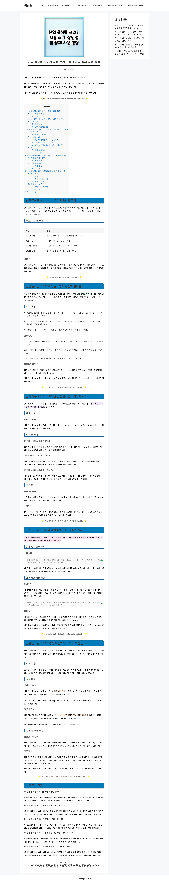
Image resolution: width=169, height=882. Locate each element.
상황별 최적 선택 (39, 186)
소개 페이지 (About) (135, 5)
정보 (64, 862)
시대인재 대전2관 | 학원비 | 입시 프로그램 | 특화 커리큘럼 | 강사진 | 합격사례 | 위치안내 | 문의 (65, 864)
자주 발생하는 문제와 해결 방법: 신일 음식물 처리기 (46, 155)
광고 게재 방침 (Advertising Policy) (60, 5)
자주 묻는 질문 (31, 192)
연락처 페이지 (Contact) (115, 5)
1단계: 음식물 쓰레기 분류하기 (44, 140)
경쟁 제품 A (37, 181)
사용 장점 (36, 116)
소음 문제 (36, 160)
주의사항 (36, 153)
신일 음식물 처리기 (40, 179)
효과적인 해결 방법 (36, 163)
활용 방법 (36, 124)
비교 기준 (33, 173)
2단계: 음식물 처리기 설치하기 (44, 142)
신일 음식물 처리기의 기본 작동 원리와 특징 (43, 111)
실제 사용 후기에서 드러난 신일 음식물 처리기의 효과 (46, 129)
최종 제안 (36, 189)
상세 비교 (33, 176)
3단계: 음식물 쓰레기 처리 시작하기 (46, 145)
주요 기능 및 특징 (36, 113)
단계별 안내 (34, 137)
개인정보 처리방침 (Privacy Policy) (89, 5)
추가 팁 (32, 147)
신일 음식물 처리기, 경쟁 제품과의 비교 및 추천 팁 (45, 171)
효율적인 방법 (38, 150)
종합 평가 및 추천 (36, 184)
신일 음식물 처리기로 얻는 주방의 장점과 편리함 (44, 119)
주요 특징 (33, 121)
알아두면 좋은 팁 (39, 126)
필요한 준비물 (38, 134)
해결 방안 (36, 166)
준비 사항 (33, 132)
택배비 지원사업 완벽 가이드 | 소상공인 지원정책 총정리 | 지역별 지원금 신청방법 (65, 867)
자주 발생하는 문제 (36, 158)
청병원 (28, 5)
